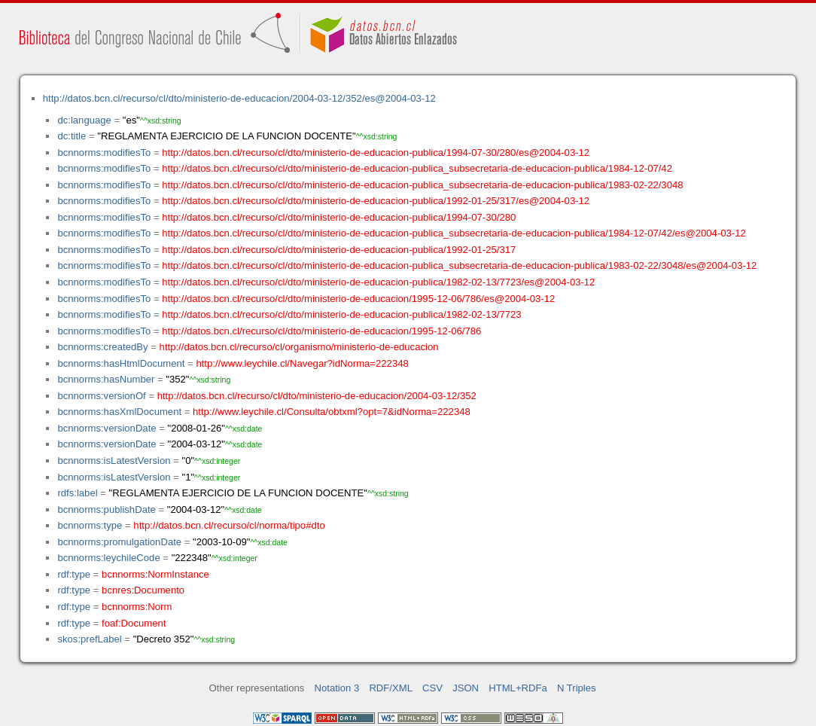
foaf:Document (134, 623)
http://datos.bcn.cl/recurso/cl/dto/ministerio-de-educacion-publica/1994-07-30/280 (339, 217)
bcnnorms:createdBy (102, 346)
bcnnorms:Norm (137, 606)
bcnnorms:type (89, 525)
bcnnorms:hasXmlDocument (119, 411)
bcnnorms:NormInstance (155, 574)
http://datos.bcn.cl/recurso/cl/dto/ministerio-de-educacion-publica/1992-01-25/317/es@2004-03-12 (375, 200)
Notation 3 (337, 688)
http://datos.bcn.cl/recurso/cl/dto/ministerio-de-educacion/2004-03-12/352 (317, 395)
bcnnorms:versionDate (106, 428)
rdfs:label (77, 493)
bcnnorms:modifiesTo (104, 152)
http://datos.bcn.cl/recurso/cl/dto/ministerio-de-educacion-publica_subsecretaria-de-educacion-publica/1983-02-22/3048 (422, 185)
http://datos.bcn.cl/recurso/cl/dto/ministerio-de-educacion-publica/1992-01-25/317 (339, 249)
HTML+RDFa (518, 688)
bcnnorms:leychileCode (108, 557)
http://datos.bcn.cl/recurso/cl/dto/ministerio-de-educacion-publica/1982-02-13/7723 (341, 314)
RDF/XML (391, 688)
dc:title (71, 136)
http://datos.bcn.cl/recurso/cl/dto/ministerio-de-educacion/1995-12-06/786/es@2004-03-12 (358, 298)
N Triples (576, 688)
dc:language (84, 120)
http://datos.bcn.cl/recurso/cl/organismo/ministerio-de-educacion (299, 346)
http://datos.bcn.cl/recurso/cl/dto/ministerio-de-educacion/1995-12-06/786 (321, 331)
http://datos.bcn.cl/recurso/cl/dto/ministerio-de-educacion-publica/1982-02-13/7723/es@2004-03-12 (378, 282)
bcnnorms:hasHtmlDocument (120, 363)
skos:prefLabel (89, 639)
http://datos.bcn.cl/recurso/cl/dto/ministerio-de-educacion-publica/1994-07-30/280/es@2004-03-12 (375, 152)
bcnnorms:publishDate (106, 509)
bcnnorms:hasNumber (105, 379)
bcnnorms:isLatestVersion (113, 460)
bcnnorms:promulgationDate (119, 542)
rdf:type (73, 574)
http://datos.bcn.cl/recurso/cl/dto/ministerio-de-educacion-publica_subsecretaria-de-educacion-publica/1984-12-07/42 (417, 168)
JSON (465, 688)
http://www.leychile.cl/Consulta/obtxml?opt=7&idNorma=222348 (331, 411)
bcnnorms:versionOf (101, 395)
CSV (432, 688)
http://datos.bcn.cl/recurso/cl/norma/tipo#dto (228, 525)
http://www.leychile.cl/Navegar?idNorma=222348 (302, 363)
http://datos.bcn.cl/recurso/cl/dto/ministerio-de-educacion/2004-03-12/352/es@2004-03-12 (239, 98)
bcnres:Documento (143, 590)
